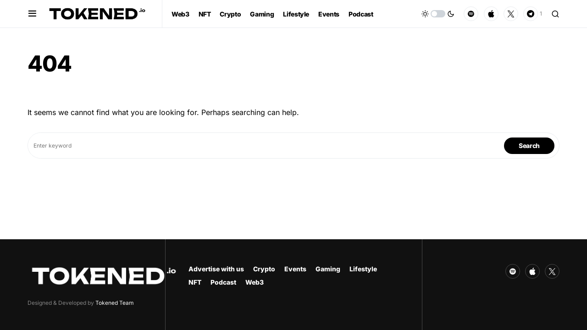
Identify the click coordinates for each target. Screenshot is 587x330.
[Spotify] (471, 14)
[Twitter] (511, 14)
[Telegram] (532, 14)
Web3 (254, 282)
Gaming (328, 269)
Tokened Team (114, 302)
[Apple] (491, 14)
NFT (194, 282)
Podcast (223, 282)
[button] (32, 13)
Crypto (264, 269)
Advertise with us (216, 269)
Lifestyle (363, 269)
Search (529, 145)
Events (295, 269)
